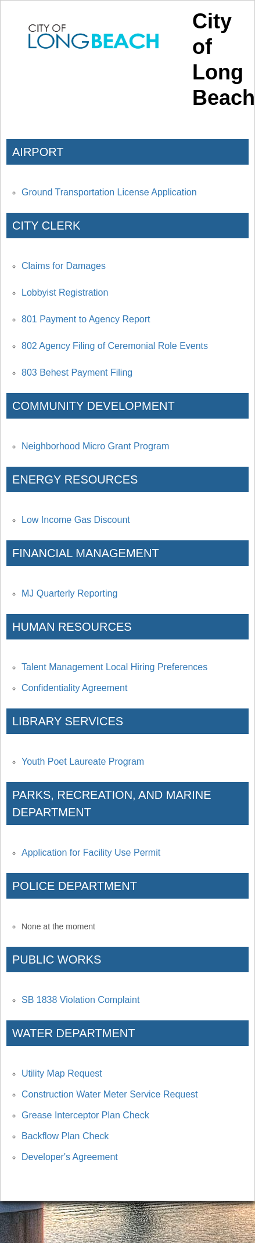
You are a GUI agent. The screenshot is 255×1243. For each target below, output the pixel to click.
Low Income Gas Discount (75, 520)
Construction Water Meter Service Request (109, 1094)
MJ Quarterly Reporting (69, 593)
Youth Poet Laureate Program (82, 761)
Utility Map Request (61, 1073)
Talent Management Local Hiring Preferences (114, 667)
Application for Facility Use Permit (90, 852)
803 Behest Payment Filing (76, 372)
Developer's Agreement (69, 1157)
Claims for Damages (63, 266)
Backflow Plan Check (65, 1136)
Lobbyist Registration (64, 292)
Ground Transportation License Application (109, 192)
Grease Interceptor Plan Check (85, 1115)
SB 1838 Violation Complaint (80, 1000)
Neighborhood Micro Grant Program (95, 446)
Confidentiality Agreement (74, 688)
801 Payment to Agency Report (85, 319)
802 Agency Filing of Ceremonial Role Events (114, 346)
